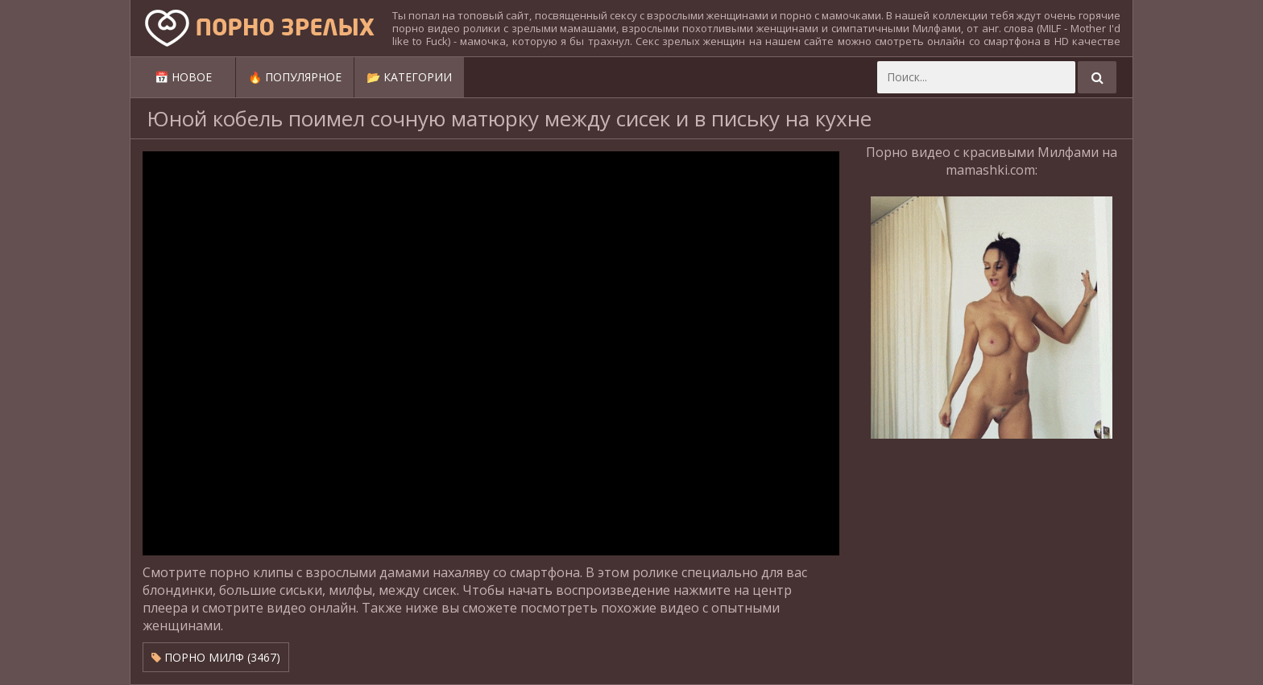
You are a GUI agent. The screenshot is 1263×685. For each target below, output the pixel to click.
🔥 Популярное (295, 77)
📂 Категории (409, 77)
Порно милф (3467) (215, 657)
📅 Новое (183, 77)
